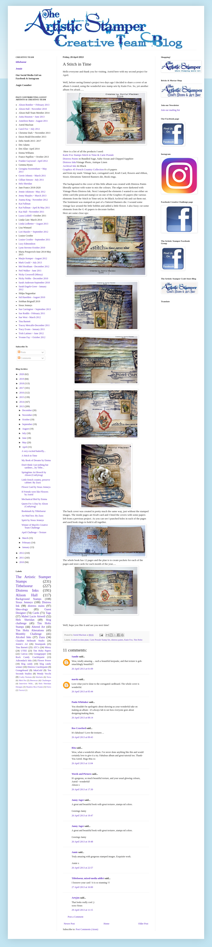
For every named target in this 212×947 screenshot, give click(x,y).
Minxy (48, 647)
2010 (22, 562)
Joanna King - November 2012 (33, 199)
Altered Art (38, 626)
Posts (22, 352)
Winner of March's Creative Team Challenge (35, 526)
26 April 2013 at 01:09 (82, 668)
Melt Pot (22, 680)
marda (75, 679)
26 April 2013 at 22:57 (82, 867)
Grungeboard (22, 670)
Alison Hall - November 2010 (33, 109)
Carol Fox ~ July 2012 (29, 129)
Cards (36, 612)
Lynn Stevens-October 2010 (32, 247)
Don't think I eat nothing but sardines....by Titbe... (35, 466)
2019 (22, 379)
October (26, 419)
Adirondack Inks (24, 660)
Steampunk (40, 644)
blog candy (27, 663)
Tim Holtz (138, 640)
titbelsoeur (21, 62)
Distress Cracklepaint (37, 667)
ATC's (36, 647)
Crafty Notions (25, 677)
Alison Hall (27, 595)
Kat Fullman (24, 203)
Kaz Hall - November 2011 (31, 211)
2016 (22, 392)
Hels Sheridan (25, 183)
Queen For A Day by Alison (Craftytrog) (35, 505)
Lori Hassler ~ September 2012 (33, 231)
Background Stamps (28, 598)
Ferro (49, 687)
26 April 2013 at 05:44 (82, 691)
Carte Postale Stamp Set (100, 640)
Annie (75, 852)
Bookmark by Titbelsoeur (34, 511)
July (24, 433)
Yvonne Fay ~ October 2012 (32, 337)
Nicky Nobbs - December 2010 (33, 278)
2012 (22, 553)
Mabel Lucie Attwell (33, 616)
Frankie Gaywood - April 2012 (33, 161)
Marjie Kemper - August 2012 (33, 258)
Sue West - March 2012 (30, 317)
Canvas (24, 653)
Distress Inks (69, 162)
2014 (22, 402)
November (27, 415)
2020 (22, 374)
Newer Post (69, 923)
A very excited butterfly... (34, 451)
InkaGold (37, 670)
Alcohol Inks (23, 637)
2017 (22, 388)
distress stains (36, 605)
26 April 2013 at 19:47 (82, 815)
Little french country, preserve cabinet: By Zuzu (36, 481)
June (24, 438)
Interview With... (26, 683)
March (25, 538)
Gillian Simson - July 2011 (31, 179)
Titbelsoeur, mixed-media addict (88, 878)
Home (106, 923)
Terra (49, 677)
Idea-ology (22, 609)
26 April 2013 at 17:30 (82, 789)
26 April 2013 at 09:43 (82, 737)
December (27, 410)
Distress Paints (71, 158)
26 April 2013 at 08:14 (82, 717)
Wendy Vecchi (44, 673)
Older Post (143, 923)
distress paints (117, 640)
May (24, 442)
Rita (74, 747)
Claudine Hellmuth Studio (30, 640)
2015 (22, 397)
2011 (22, 557)
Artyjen (76, 897)
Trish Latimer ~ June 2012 (31, 333)
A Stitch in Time (29, 455)
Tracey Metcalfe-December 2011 (34, 325)
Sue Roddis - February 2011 (32, 313)
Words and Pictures (81, 774)
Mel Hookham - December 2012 (34, 266)
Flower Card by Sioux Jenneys (36, 487)
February (26, 542)
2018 (22, 383)
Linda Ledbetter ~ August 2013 (33, 223)
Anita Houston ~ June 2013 (32, 116)
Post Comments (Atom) (87, 929)
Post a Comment (75, 916)
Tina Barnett (24, 321)
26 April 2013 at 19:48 (82, 841)
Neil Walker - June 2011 (30, 270)
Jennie (19, 68)
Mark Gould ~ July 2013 (30, 262)
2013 (22, 406)
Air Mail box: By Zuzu (32, 515)
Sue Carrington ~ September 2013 (35, 309)
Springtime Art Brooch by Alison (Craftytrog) (34, 473)
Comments (24, 358)
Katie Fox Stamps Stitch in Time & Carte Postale (88, 154)
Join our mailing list (170, 110)
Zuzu (42, 637)
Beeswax (34, 680)
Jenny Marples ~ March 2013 (32, 195)
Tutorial (22, 690)
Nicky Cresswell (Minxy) (31, 274)
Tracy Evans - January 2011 (32, 329)
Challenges (46, 680)
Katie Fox (128, 640)
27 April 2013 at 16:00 (82, 887)
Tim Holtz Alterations (30, 630)
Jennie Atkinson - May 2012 (32, 191)
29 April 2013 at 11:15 (82, 910)
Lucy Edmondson (27, 243)
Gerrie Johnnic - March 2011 (32, 175)
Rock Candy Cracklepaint (30, 657)
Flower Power (44, 660)
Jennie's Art (22, 644)
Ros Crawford (79, 728)
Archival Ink (70, 165)
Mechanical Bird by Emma (34, 499)
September (27, 424)
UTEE (24, 650)
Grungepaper (40, 653)
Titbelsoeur (24, 586)
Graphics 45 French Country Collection (83, 169)
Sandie (75, 656)
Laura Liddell (25, 215)
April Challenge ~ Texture (34, 532)
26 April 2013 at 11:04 (82, 763)
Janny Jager (78, 800)
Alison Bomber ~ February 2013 (34, 104)
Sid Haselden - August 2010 (32, 297)
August (26, 428)
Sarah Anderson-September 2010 (34, 282)
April (25, 447)
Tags (48, 612)
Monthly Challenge (29, 633)
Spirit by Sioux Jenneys (33, 520)
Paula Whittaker (80, 702)
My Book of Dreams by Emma (36, 460)
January (26, 547)
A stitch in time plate (80, 640)
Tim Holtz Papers (42, 650)
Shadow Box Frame (34, 687)
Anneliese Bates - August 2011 (33, 121)
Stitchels (39, 677)
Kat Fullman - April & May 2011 (34, 207)
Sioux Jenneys (24, 602)
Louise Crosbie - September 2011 (34, 239)
